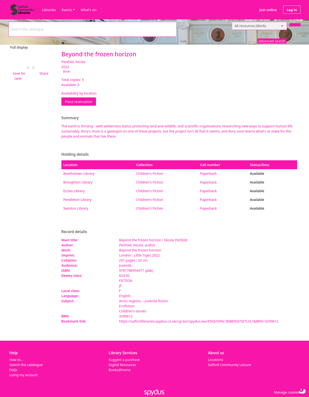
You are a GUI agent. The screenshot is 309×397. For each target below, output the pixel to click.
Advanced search (271, 41)
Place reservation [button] (80, 101)
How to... (16, 359)
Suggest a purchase (124, 359)
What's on (88, 9)
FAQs (13, 370)
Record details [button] (74, 232)
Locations (215, 359)
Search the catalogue (26, 364)
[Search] (295, 24)
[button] (18, 76)
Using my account (23, 375)
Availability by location (79, 93)
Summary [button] (70, 118)
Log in (292, 9)
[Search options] (259, 26)
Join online (268, 9)
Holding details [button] (75, 154)
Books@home (120, 370)
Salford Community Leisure (229, 364)
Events (67, 9)
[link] (28, 67)
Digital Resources (122, 364)
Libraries (49, 9)
